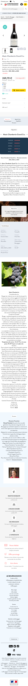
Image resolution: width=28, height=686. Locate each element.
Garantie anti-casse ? (14, 103)
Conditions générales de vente (14, 599)
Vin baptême (14, 612)
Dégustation (7, 119)
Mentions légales (14, 597)
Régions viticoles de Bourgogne (14, 624)
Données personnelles (14, 600)
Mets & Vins (18, 119)
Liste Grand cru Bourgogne (14, 623)
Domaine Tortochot (17, 460)
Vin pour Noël (14, 613)
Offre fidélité (14, 592)
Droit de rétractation (14, 595)
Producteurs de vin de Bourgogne (14, 628)
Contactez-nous (14, 639)
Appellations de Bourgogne (14, 626)
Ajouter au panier (18, 90)
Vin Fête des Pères (14, 615)
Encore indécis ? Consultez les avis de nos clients (14, 567)
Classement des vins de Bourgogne (14, 621)
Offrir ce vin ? (14, 107)
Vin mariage (14, 610)
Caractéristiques (7, 121)
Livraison (14, 98)
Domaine (14, 123)
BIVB (16, 407)
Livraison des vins (14, 606)
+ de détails (4, 73)
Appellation (18, 121)
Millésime (4, 83)
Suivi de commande (14, 594)
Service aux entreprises (14, 608)
